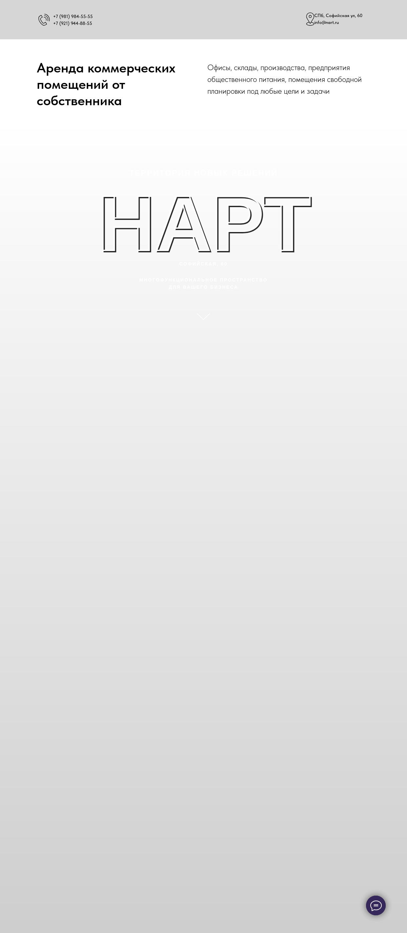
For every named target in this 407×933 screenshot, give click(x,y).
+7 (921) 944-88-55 (72, 23)
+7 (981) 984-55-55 (73, 16)
